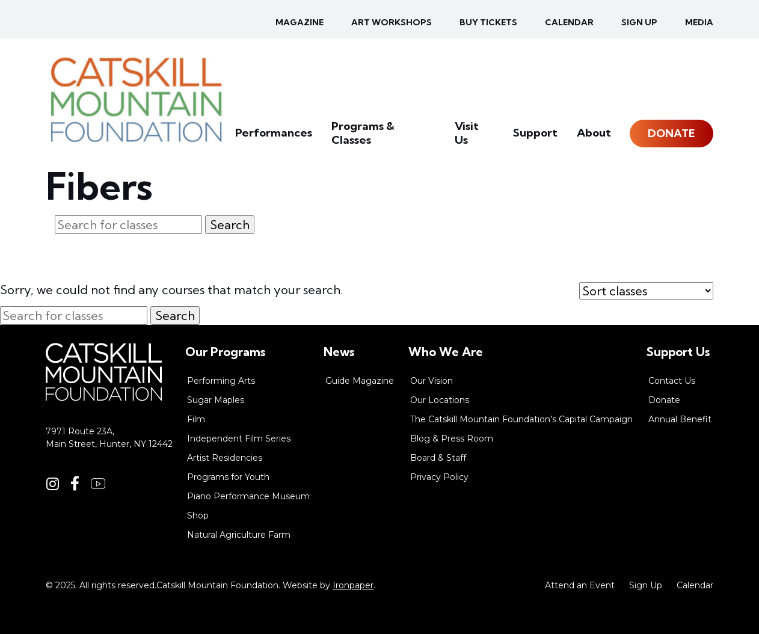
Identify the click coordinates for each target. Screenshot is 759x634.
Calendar (569, 22)
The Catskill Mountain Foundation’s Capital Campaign (521, 419)
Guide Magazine (359, 380)
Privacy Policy (439, 477)
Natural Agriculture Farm (238, 534)
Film (196, 419)
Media (699, 22)
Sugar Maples (215, 400)
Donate (671, 141)
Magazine (299, 22)
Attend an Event (580, 585)
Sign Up (645, 585)
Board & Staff (438, 457)
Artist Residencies (224, 457)
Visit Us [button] (482, 141)
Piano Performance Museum (248, 496)
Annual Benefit (679, 419)
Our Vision (431, 380)
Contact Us (671, 380)
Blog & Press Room (451, 438)
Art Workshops (391, 22)
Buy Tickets (488, 22)
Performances (293, 141)
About (595, 141)
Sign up (639, 22)
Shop (198, 515)
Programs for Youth (228, 477)
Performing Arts (221, 380)
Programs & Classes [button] (396, 141)
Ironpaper (353, 585)
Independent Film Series (238, 438)
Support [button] (540, 141)
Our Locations (439, 400)
